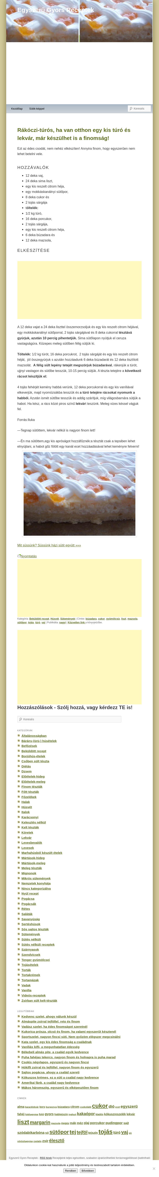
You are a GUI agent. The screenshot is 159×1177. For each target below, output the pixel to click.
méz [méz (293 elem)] (80, 1123)
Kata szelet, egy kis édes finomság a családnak (57, 1042)
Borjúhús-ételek (33, 756)
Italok (26, 812)
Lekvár (27, 837)
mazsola (132, 618)
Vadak (26, 985)
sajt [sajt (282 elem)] (126, 1123)
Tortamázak (30, 980)
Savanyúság (31, 919)
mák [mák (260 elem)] (73, 1123)
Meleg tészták (32, 868)
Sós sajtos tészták (35, 929)
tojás (31, 622)
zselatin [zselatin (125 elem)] (38, 1141)
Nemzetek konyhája (36, 883)
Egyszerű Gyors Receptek (55, 9)
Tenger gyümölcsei (36, 960)
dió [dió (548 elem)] (112, 1106)
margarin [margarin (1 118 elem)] (40, 1122)
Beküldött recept (39, 618)
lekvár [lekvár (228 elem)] (130, 1114)
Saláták (27, 914)
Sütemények (67, 618)
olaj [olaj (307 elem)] (86, 1123)
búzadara (91, 618)
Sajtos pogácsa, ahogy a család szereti (51, 1072)
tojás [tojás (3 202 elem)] (106, 1131)
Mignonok (29, 873)
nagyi (62, 622)
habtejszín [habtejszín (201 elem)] (61, 1114)
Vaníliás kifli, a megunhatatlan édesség (51, 1047)
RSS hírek (46, 1158)
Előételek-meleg (33, 781)
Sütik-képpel (36, 108)
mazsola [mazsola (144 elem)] (55, 1123)
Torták (26, 970)
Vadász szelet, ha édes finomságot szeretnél (54, 1026)
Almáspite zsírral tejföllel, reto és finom (51, 1021)
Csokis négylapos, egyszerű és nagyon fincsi (55, 1062)
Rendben (70, 1170)
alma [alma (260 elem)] (20, 1106)
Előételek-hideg (33, 776)
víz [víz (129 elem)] (130, 1133)
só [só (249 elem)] (47, 1132)
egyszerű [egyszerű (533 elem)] (129, 1106)
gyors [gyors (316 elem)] (49, 1114)
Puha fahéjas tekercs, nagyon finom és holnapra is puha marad (69, 1057)
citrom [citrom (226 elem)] (74, 1106)
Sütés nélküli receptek (38, 944)
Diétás (26, 766)
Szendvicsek (31, 954)
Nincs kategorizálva (36, 888)
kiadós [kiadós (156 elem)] (99, 1114)
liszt (123, 618)
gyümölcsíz (113, 618)
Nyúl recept (30, 893)
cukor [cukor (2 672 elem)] (100, 1106)
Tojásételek (30, 965)
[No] (154, 1168)
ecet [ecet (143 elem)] (117, 1107)
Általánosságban (34, 735)
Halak (26, 802)
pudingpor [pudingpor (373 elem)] (114, 1123)
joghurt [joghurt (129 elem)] (72, 1114)
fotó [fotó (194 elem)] (41, 1114)
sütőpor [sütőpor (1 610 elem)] (59, 1132)
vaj (43, 622)
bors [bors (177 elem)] (42, 1106)
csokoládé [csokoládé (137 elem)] (85, 1107)
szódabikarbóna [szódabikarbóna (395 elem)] (31, 1132)
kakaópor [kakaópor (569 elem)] (86, 1113)
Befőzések (29, 746)
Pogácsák (29, 904)
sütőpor (22, 622)
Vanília (26, 990)
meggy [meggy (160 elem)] (65, 1123)
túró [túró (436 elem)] (116, 1132)
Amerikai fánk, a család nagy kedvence (51, 1082)
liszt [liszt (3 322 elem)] (23, 1121)
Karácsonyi (30, 817)
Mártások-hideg (33, 858)
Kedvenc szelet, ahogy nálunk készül (49, 1016)
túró (37, 622)
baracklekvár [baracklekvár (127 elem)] (32, 1107)
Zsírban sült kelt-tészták (39, 1000)
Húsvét (55, 618)
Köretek (27, 832)
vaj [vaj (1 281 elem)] (124, 1132)
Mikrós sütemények (36, 878)
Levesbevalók (32, 842)
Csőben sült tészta (35, 761)
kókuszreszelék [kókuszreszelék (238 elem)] (115, 1114)
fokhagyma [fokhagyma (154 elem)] (31, 1114)
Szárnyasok (30, 949)
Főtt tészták (30, 791)
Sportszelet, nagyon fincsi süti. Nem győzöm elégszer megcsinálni (71, 1036)
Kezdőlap (17, 108)
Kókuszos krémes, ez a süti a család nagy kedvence (60, 1077)
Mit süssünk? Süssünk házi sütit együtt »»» (49, 545)
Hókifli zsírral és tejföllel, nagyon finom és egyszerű (60, 1067)
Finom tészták (32, 786)
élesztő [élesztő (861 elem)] (56, 1140)
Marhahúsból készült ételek (42, 852)
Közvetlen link (76, 622)
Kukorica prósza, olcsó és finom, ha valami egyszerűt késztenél (69, 1031)
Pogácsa (28, 898)
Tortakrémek (31, 975)
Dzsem (27, 771)
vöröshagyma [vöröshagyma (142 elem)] (25, 1141)
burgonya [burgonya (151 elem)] (51, 1106)
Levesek (28, 848)
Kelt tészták (30, 827)
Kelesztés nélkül (34, 822)
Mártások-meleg (33, 863)
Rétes (26, 909)
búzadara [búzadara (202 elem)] (64, 1106)
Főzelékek (29, 797)
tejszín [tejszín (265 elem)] (93, 1132)
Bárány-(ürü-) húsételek (39, 741)
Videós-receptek (34, 995)
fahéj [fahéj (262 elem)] (21, 1114)
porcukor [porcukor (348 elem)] (97, 1123)
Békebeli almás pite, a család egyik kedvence (55, 1052)
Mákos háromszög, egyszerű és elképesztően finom (60, 1087)
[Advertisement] (79, 73)
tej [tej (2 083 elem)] (73, 1132)
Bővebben (88, 1170)
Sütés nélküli (31, 939)
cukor (101, 618)
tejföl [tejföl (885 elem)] (82, 1132)
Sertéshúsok (31, 924)
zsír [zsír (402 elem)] (45, 1141)
